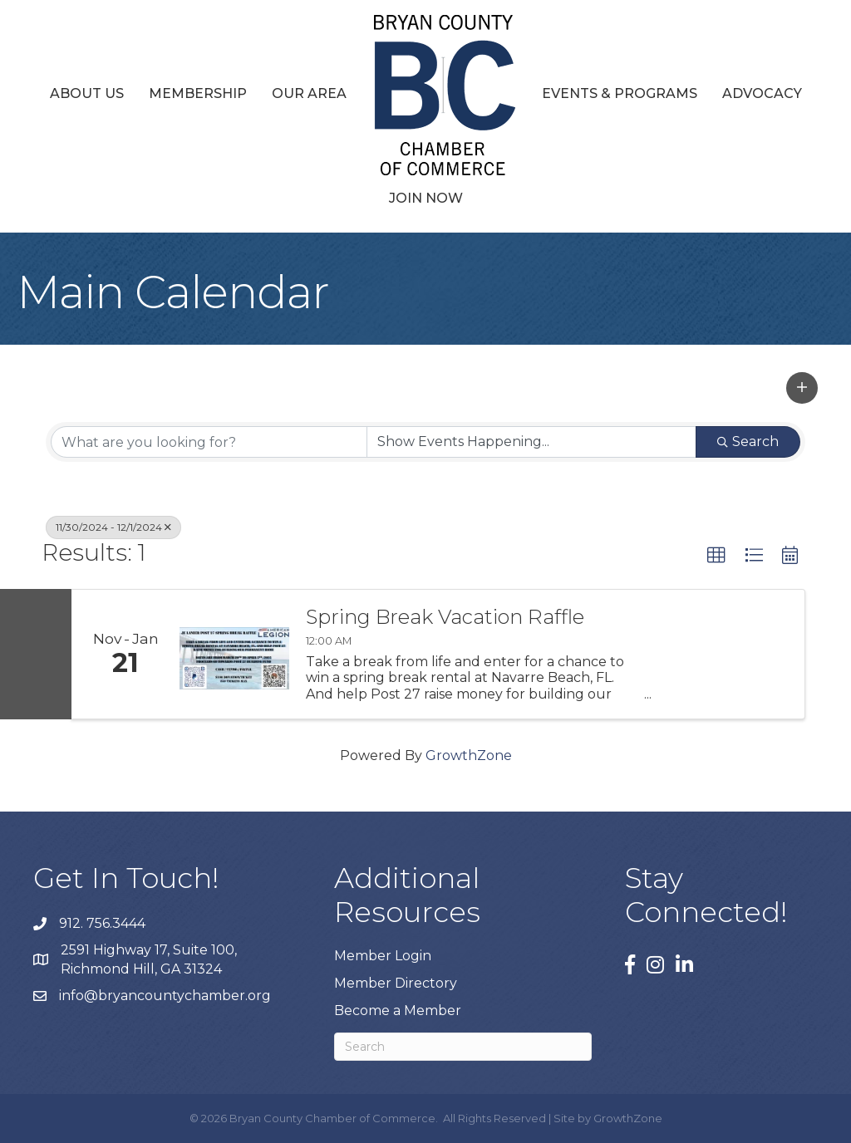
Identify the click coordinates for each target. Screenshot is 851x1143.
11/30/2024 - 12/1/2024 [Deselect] (113, 527)
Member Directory (395, 983)
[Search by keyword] (209, 442)
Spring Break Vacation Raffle (445, 617)
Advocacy (762, 93)
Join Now (426, 198)
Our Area (309, 93)
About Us (87, 93)
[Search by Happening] (531, 442)
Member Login (382, 956)
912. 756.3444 (102, 923)
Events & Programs (619, 93)
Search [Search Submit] (748, 441)
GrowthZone (469, 755)
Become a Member (397, 1010)
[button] (802, 388)
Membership (198, 93)
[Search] (463, 1047)
